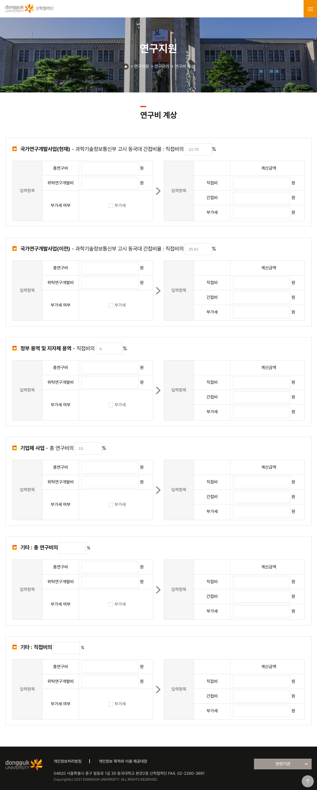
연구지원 (141, 66)
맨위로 (308, 781)
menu (310, 9)
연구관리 (161, 66)
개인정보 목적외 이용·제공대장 (123, 761)
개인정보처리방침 (68, 761)
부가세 (117, 205)
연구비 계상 (185, 66)
